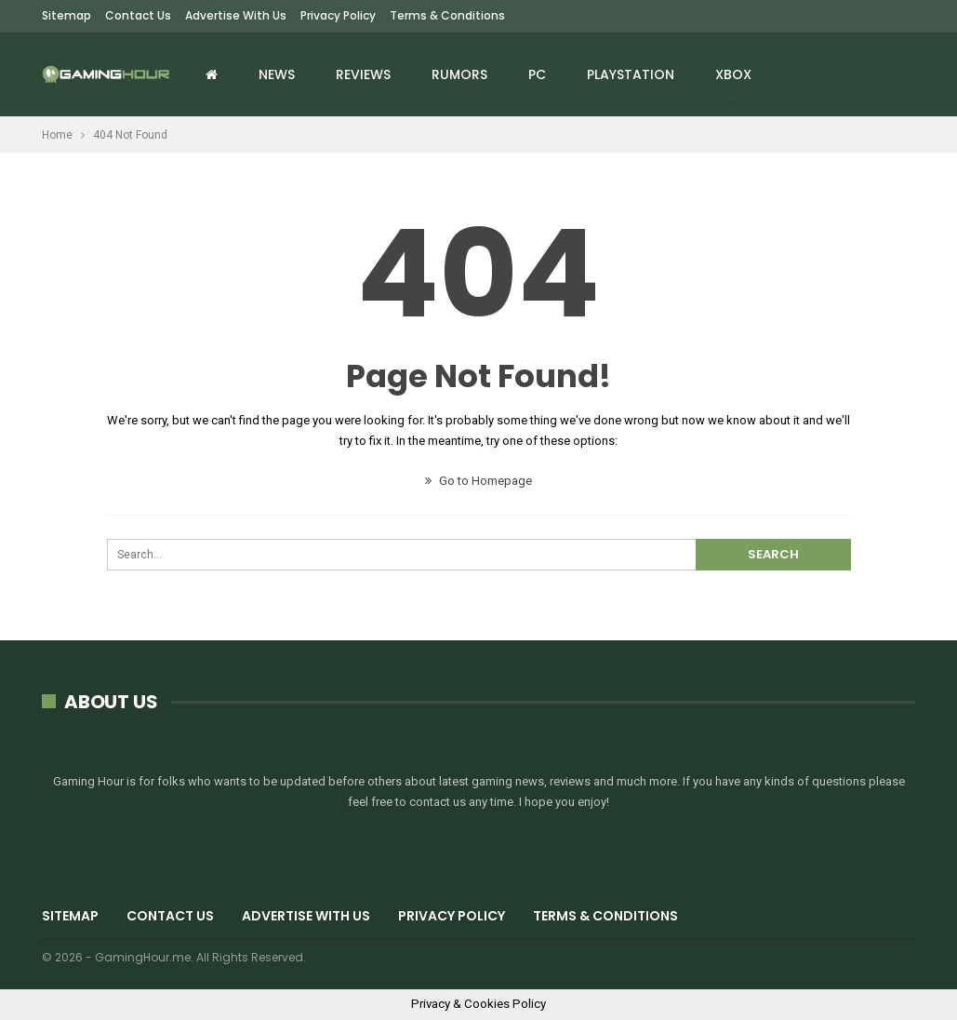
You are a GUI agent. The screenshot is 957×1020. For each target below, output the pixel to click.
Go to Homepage (478, 481)
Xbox (733, 74)
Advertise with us (235, 15)
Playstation (630, 74)
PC (537, 74)
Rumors (459, 74)
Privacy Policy (338, 15)
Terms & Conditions (447, 15)
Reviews (363, 74)
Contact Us (138, 15)
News (277, 74)
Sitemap (66, 15)
